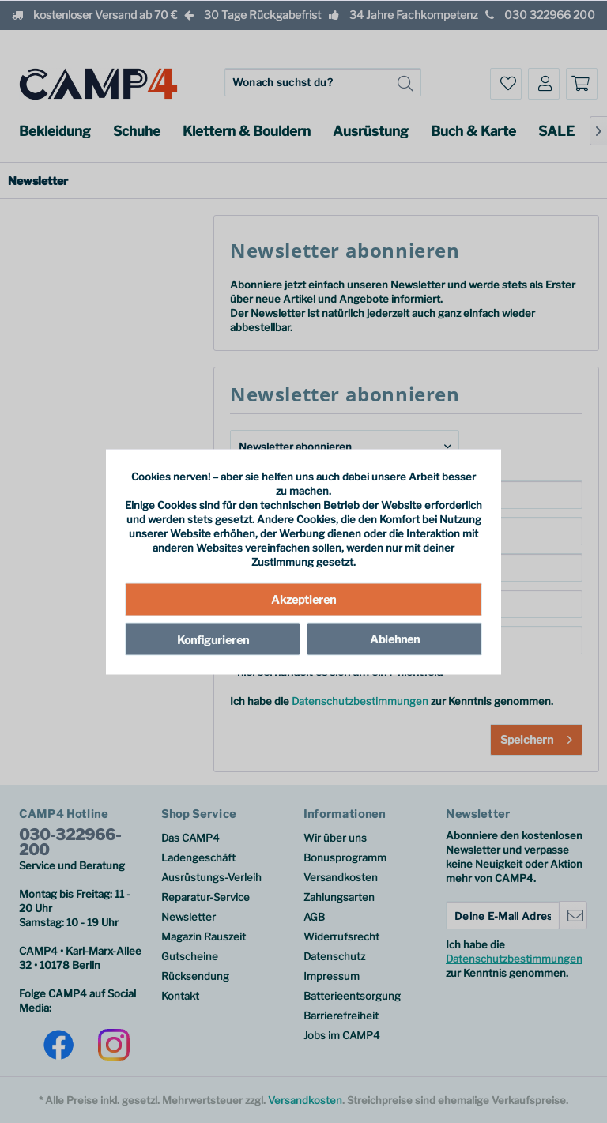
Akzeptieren (303, 599)
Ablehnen (395, 639)
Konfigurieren (213, 639)
